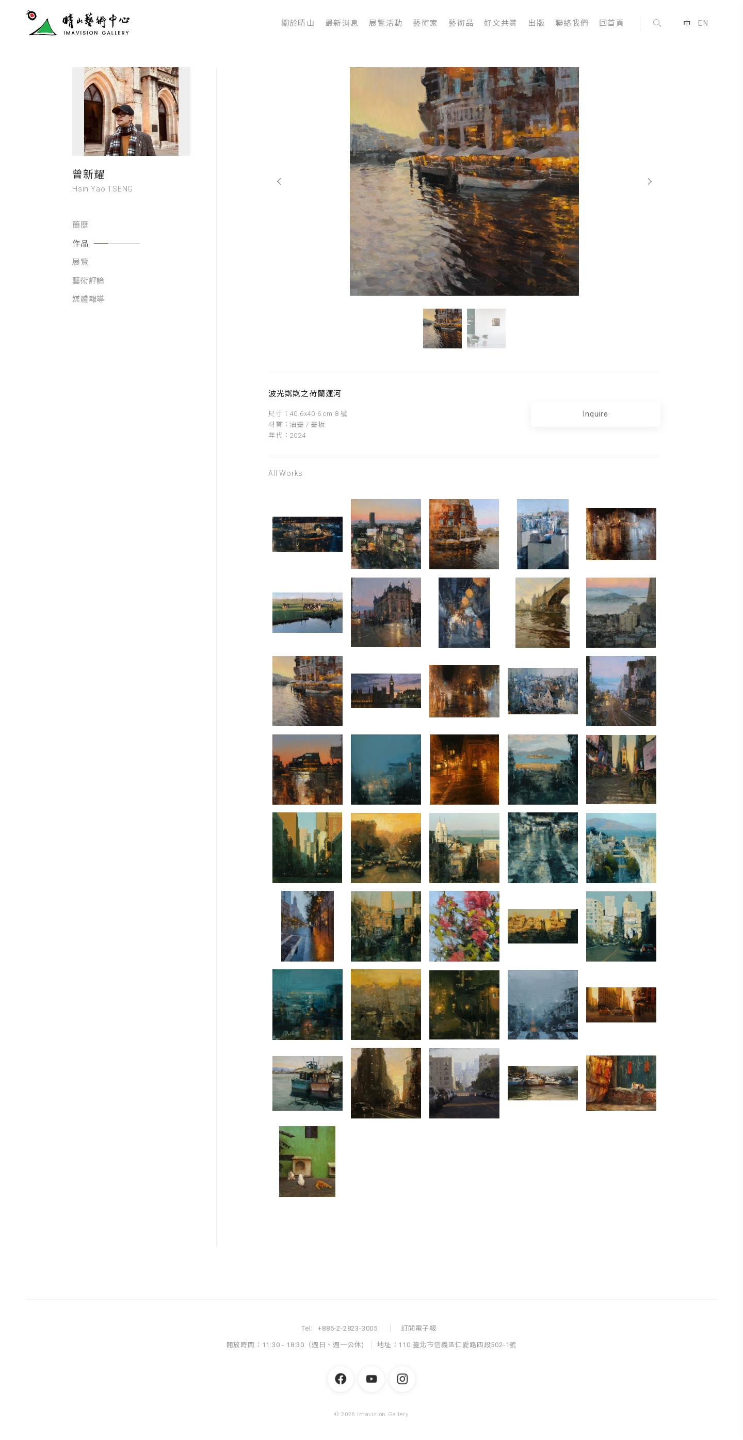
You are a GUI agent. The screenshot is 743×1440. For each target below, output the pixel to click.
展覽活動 (385, 23)
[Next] (650, 181)
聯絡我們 (572, 23)
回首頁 (611, 23)
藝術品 (461, 23)
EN (703, 23)
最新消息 (342, 23)
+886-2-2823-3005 (348, 1328)
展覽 (80, 262)
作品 (106, 243)
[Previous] (278, 181)
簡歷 (80, 225)
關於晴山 (298, 23)
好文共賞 (501, 23)
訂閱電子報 (419, 1328)
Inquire (595, 414)
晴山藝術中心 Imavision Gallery (80, 23)
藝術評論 (88, 280)
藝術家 (425, 23)
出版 (536, 23)
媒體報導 (88, 299)
